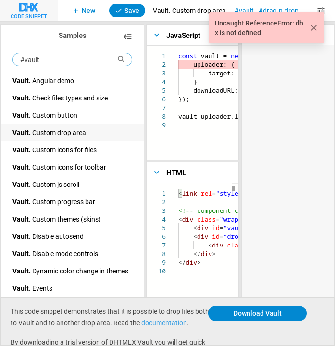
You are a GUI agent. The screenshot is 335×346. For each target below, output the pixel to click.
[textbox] (178, 51)
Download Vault (258, 313)
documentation (164, 322)
